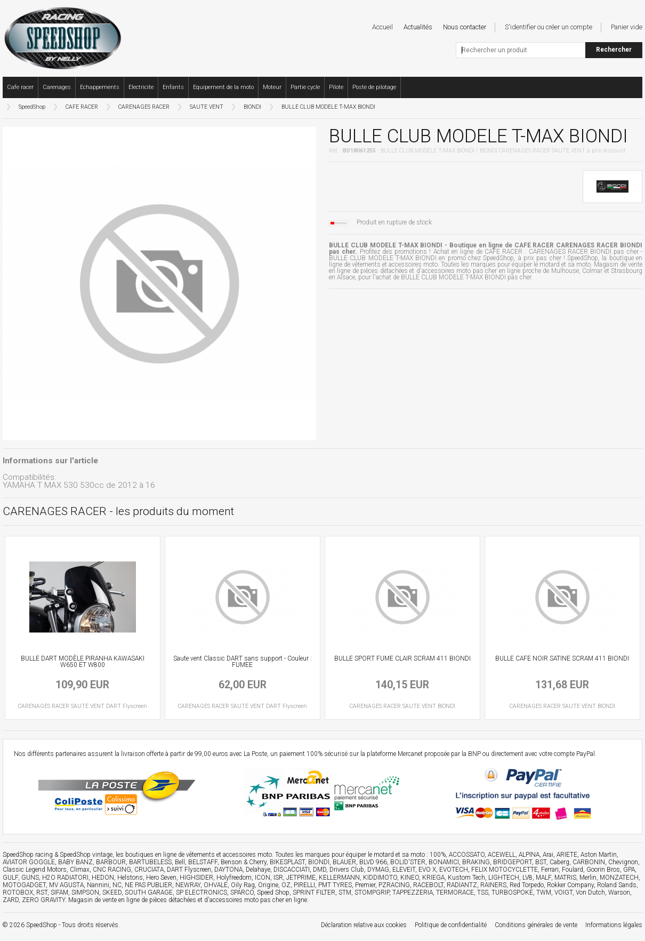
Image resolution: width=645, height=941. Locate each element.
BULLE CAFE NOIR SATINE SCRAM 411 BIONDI (562, 658)
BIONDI (252, 106)
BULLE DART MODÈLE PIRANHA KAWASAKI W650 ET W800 (82, 662)
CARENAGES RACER (144, 106)
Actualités (418, 27)
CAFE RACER (82, 106)
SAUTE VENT (206, 106)
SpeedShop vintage (86, 854)
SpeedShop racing (28, 854)
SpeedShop (32, 106)
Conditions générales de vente (536, 925)
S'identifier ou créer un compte (548, 27)
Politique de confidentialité (451, 925)
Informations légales (613, 925)
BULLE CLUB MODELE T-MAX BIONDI (328, 106)
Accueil (382, 27)
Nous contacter (464, 27)
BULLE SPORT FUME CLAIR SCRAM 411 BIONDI (402, 658)
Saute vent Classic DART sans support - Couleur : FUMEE (242, 662)
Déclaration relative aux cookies (364, 925)
